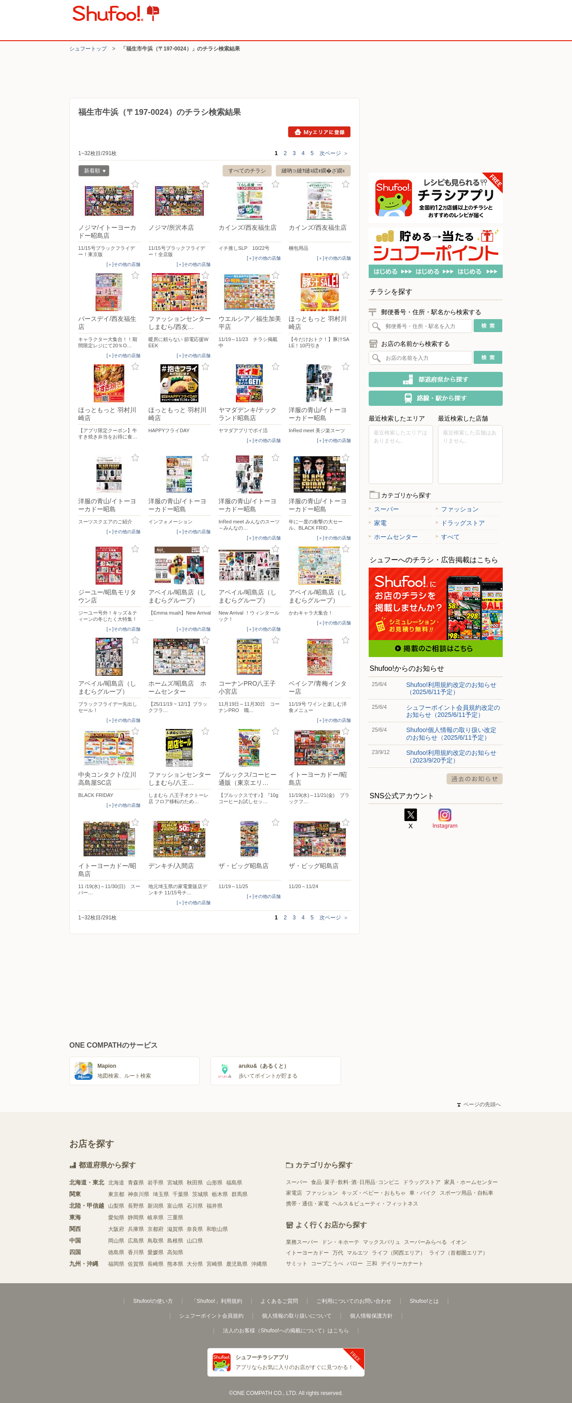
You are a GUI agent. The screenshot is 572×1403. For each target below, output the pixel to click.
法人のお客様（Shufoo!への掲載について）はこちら (286, 1330)
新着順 (92, 172)
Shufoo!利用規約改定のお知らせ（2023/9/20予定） (451, 756)
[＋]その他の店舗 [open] (123, 264)
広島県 (136, 1241)
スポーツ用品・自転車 (466, 1193)
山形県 (214, 1183)
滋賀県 (175, 1229)
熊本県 (175, 1264)
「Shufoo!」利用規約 (216, 1301)
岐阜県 (155, 1217)
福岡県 (116, 1264)
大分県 (195, 1264)
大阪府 (116, 1229)
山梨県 (116, 1206)
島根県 (175, 1241)
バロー (355, 1263)
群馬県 (239, 1194)
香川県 (136, 1252)
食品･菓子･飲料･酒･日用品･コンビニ (355, 1182)
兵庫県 (136, 1229)
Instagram (445, 819)
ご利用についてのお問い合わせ (353, 1301)
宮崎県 (214, 1264)
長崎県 (155, 1264)
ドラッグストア (460, 523)
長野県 (136, 1206)
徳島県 (116, 1252)
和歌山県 (217, 1229)
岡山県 (116, 1241)
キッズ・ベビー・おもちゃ (373, 1193)
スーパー (384, 509)
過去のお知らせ (474, 778)
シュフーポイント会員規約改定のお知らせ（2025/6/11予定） (453, 711)
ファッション (457, 509)
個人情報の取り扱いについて (297, 1316)
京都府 (155, 1229)
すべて (448, 536)
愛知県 (116, 1217)
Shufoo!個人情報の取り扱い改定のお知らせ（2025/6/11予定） (451, 733)
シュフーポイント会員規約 (211, 1316)
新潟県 (155, 1206)
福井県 (214, 1206)
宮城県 (175, 1183)
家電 (378, 523)
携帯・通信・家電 (307, 1204)
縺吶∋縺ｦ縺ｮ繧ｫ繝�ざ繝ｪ (313, 171)
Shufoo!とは (424, 1301)
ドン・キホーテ (340, 1242)
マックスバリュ (381, 1242)
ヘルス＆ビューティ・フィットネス (375, 1204)
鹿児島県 (237, 1264)
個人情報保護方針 (371, 1316)
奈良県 (195, 1229)
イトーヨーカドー (307, 1253)
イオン (458, 1242)
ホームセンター (393, 536)
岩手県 (155, 1183)
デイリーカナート (402, 1263)
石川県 (195, 1206)
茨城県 (200, 1194)
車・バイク (422, 1193)
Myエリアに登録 (319, 132)
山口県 (195, 1241)
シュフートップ (88, 49)
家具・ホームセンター (471, 1182)
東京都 (116, 1194)
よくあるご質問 (279, 1301)
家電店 (294, 1193)
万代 (337, 1253)
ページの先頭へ (479, 1104)
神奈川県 (138, 1194)
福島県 (234, 1183)
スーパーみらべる (425, 1242)
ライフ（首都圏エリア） (458, 1253)
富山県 (175, 1206)
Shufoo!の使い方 (153, 1301)
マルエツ (357, 1253)
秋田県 (195, 1183)
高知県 (175, 1252)
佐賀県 (136, 1264)
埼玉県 (161, 1194)
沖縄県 (259, 1264)
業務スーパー (302, 1242)
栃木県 (220, 1194)
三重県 (175, 1217)
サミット (296, 1263)
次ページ (334, 153)
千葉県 (180, 1194)
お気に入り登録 (135, 184)
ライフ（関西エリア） (398, 1253)
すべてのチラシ (247, 171)
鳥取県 (155, 1241)
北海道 (116, 1183)
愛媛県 (155, 1252)
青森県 (136, 1183)
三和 (371, 1263)
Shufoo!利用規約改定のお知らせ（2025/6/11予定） (451, 688)
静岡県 (136, 1217)
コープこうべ (327, 1263)
